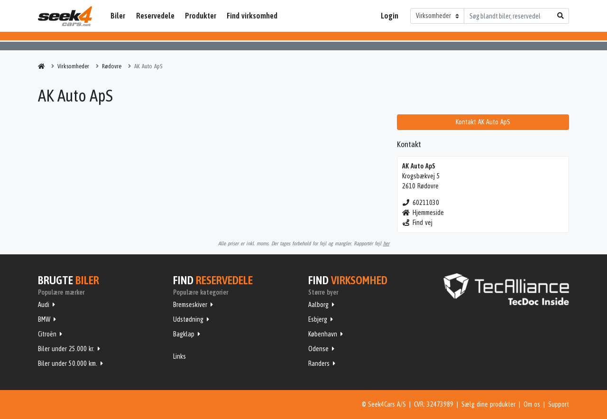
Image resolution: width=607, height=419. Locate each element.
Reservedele (155, 15)
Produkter (200, 15)
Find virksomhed (252, 15)
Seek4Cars (65, 16)
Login (389, 15)
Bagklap (183, 334)
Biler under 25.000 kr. (66, 349)
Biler (117, 15)
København (322, 334)
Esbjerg (317, 319)
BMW (44, 319)
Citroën (47, 334)
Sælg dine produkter (488, 404)
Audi (43, 304)
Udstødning (188, 319)
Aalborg (318, 304)
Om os (532, 404)
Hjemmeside (423, 212)
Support (558, 404)
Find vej (417, 222)
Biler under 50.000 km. (67, 363)
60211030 (421, 202)
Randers (319, 363)
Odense (318, 349)
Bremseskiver (190, 304)
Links (179, 356)
